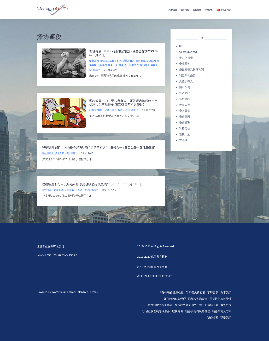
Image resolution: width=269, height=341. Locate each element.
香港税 (96, 69)
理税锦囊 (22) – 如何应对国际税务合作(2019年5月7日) (123, 53)
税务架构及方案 (221, 311)
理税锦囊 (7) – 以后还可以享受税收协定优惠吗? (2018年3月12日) (92, 184)
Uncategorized (188, 51)
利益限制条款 (96, 110)
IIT (181, 45)
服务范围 (185, 9)
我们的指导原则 (208, 304)
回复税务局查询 (197, 298)
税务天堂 (113, 65)
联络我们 (209, 9)
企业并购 (94, 60)
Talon (79, 291)
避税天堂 (184, 134)
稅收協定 (102, 65)
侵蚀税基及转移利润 (110, 60)
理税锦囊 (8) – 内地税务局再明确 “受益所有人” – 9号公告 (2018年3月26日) (98, 147)
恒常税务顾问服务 (186, 304)
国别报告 (140, 60)
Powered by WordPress (51, 291)
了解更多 (212, 292)
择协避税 (133, 110)
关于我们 (172, 9)
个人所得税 (186, 57)
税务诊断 (212, 317)
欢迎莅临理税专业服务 (156, 311)
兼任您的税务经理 (175, 298)
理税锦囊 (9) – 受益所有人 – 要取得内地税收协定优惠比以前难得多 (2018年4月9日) (123, 102)
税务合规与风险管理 (197, 311)
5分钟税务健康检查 (172, 292)
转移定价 (145, 65)
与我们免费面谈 (195, 292)
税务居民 (123, 65)
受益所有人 (128, 60)
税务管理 (134, 65)
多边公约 (151, 60)
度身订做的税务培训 (160, 304)
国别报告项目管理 (220, 298)
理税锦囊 (197, 9)
